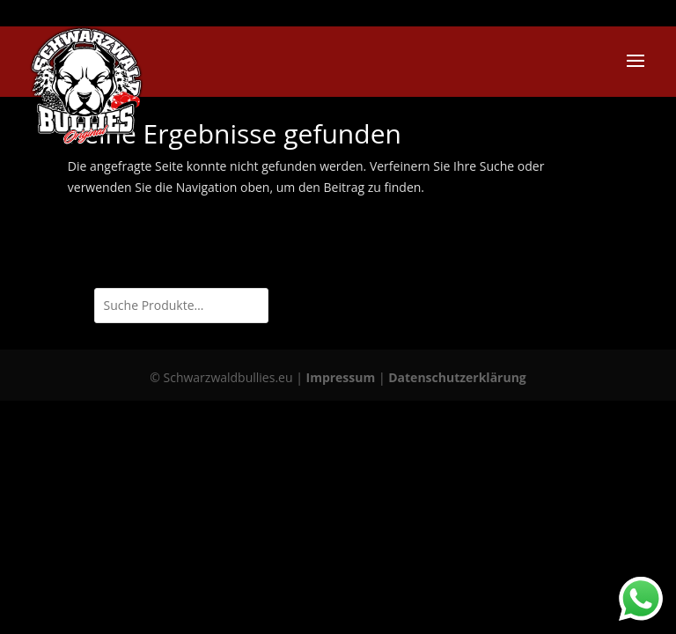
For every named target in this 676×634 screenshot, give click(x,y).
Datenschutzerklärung (457, 377)
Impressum (341, 377)
